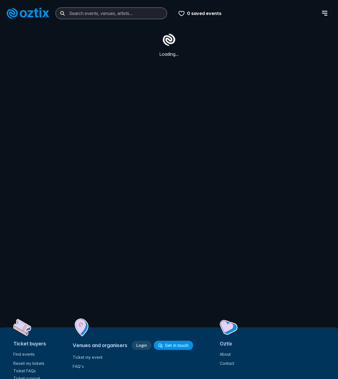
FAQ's (78, 366)
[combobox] (111, 13)
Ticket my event (87, 357)
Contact (227, 363)
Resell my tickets (28, 363)
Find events (24, 354)
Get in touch (173, 345)
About (225, 354)
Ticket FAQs (24, 370)
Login (141, 345)
